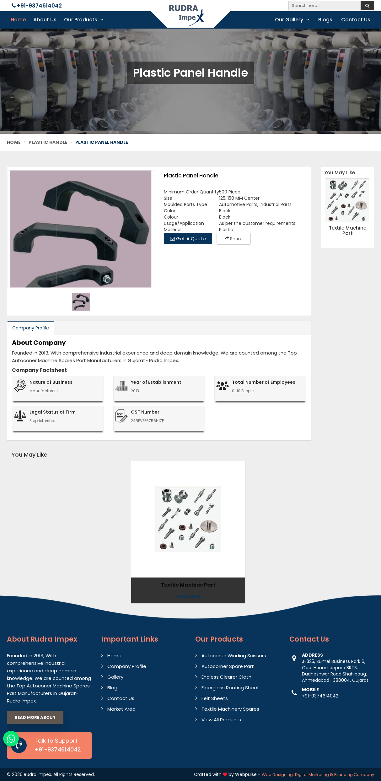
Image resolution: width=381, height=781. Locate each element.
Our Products (84, 19)
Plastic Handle (48, 142)
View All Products (221, 719)
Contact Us (355, 19)
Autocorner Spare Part (227, 666)
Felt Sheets (214, 698)
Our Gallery (292, 19)
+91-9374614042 (37, 5)
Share (234, 239)
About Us (44, 19)
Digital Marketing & (314, 775)
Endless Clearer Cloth (226, 677)
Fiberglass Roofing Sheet (230, 687)
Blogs (325, 19)
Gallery (115, 677)
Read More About (35, 717)
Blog (112, 687)
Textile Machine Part (347, 230)
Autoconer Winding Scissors (233, 655)
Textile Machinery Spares (230, 709)
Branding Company (354, 775)
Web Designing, (278, 775)
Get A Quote (188, 238)
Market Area (121, 709)
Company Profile (30, 328)
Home (18, 19)
